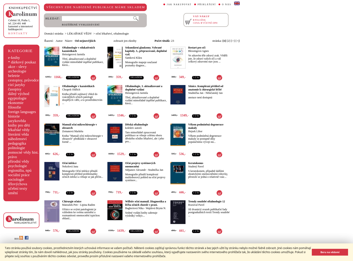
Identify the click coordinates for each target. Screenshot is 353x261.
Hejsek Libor (195, 131)
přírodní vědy (18, 161)
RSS (18, 239)
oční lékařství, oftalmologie (112, 33)
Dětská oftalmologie (136, 124)
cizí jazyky (16, 85)
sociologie (16, 179)
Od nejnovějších (85, 40)
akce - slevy (17, 67)
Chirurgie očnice (71, 201)
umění (13, 193)
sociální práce (19, 175)
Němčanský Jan (214, 93)
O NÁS (226, 4)
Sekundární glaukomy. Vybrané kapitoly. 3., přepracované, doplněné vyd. (146, 51)
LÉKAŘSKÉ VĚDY (79, 33)
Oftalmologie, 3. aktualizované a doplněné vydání (143, 88)
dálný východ (18, 94)
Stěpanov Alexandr (135, 169)
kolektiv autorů (133, 127)
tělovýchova (17, 184)
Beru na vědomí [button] (329, 252)
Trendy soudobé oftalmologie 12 (206, 201)
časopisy (15, 89)
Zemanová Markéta (72, 131)
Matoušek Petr (70, 204)
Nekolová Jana (70, 166)
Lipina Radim (87, 204)
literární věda (18, 134)
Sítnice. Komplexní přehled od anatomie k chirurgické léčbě (205, 88)
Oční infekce (69, 163)
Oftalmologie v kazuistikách (78, 86)
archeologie (17, 71)
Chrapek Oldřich (71, 89)
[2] (228, 40)
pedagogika (17, 143)
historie (14, 116)
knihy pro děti (19, 125)
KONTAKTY (18, 33)
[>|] (237, 40)
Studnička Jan (195, 93)
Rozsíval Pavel (196, 204)
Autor (59, 40)
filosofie (14, 107)
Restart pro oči (196, 47)
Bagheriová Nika (134, 208)
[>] (233, 40)
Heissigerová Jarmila (73, 54)
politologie (16, 148)
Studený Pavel (196, 166)
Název (68, 40)
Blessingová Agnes (198, 51)
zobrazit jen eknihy (124, 40)
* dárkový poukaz (22, 62)
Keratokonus (195, 163)
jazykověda (17, 121)
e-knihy (14, 57)
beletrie (14, 76)
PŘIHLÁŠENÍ (207, 4)
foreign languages (22, 112)
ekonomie (15, 103)
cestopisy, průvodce (23, 80)
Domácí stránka (53, 33)
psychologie (17, 166)
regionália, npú (20, 170)
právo (12, 157)
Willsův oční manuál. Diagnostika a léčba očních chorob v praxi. (145, 203)
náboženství (17, 139)
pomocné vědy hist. (23, 152)
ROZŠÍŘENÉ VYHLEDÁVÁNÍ (81, 24)
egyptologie (17, 98)
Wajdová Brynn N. (156, 208)
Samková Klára (133, 57)
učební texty (17, 188)
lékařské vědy (19, 130)
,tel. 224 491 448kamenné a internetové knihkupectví (20, 25)
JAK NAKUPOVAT (179, 4)
